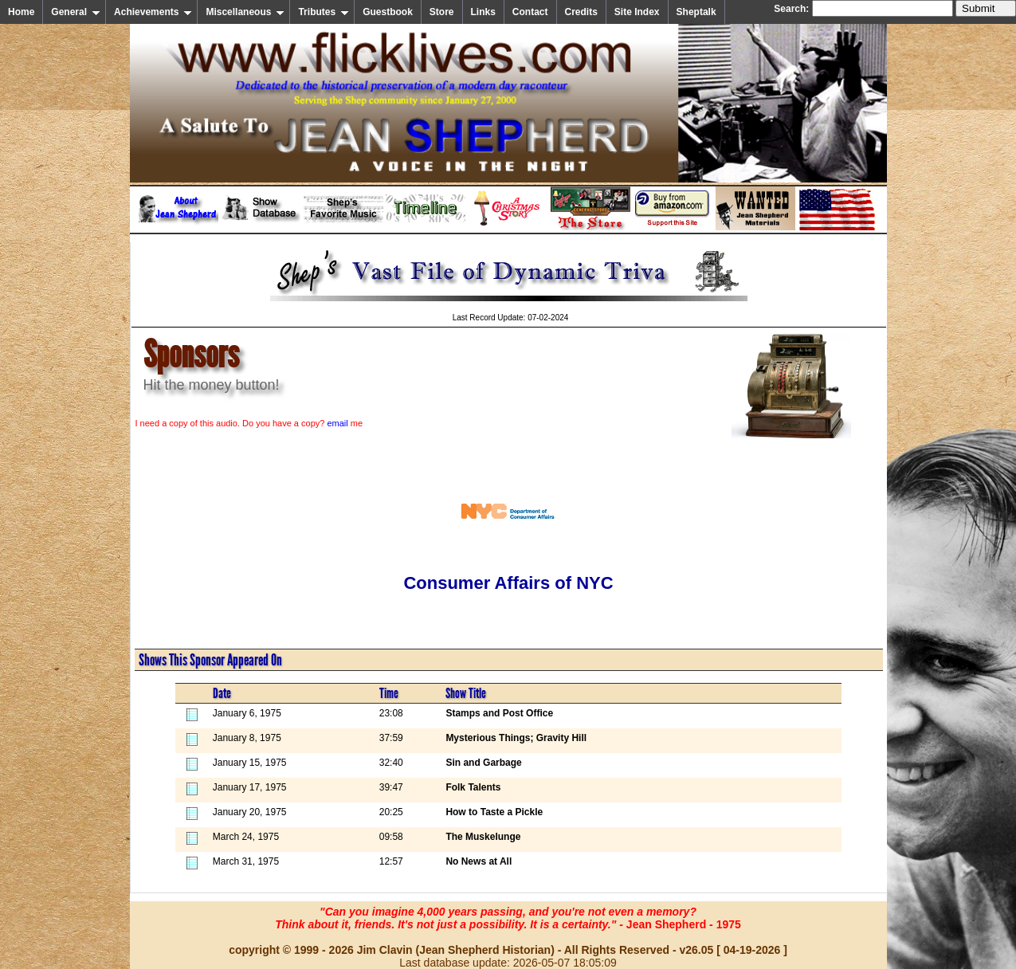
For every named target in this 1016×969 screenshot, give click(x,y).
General (75, 12)
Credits (581, 12)
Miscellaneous (245, 12)
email (337, 423)
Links (483, 12)
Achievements (153, 12)
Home (21, 12)
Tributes (323, 12)
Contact (530, 12)
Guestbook (388, 12)
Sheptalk (696, 12)
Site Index (637, 12)
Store (442, 12)
